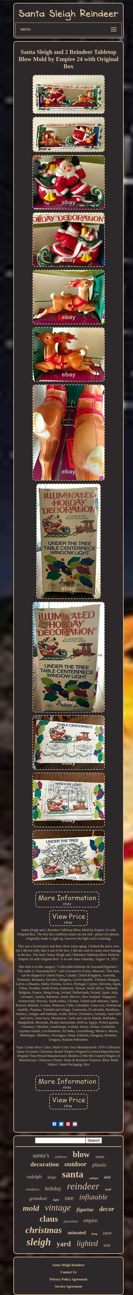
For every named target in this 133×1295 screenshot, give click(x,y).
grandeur (38, 1198)
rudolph (34, 1176)
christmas (43, 1230)
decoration (44, 1164)
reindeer (83, 1186)
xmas (100, 1156)
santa (72, 1174)
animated (76, 1232)
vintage (58, 1208)
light (56, 1199)
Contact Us (68, 1272)
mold (31, 1208)
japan (107, 1233)
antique (93, 1178)
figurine (85, 1210)
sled (107, 1177)
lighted (87, 1243)
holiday (53, 1188)
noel (108, 1189)
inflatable (93, 1197)
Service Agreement (68, 1286)
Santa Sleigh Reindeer (68, 1265)
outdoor (76, 1164)
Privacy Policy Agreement (68, 1279)
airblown (61, 1157)
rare (69, 1198)
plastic (99, 1165)
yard (64, 1244)
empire (90, 1220)
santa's (40, 1155)
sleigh (38, 1242)
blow (81, 1154)
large (51, 1177)
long (94, 1233)
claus (49, 1218)
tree (107, 1245)
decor (106, 1209)
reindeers (33, 1189)
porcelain (71, 1221)
